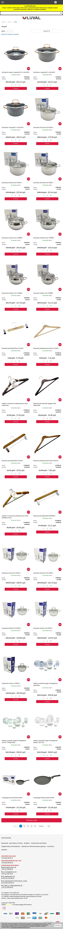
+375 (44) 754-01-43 (7, 882)
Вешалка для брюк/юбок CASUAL (12, 460)
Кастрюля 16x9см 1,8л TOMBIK (43, 293)
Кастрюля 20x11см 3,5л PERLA (43, 573)
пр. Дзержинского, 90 (8, 876)
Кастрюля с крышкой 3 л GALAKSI (12, 127)
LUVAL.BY (4, 902)
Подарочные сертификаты (10, 846)
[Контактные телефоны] (55, 2)
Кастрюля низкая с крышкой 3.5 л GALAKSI (15, 72)
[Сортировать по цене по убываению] (7, 31)
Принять (58, 925)
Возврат (27, 843)
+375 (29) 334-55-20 (7, 862)
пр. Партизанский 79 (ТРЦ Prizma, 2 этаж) (14, 881)
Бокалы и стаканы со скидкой (10, 34)
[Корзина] (60, 2)
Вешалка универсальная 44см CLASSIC (46, 348)
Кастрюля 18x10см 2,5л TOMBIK (12, 293)
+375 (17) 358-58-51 (7, 869)
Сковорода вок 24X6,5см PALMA (12, 797)
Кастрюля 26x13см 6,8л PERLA (43, 182)
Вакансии (4, 843)
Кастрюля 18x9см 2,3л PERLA (11, 628)
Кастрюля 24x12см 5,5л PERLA (43, 127)
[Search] (29, 13)
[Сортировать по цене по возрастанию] (11, 31)
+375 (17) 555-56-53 (7, 887)
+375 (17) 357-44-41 (7, 873)
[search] (61, 13)
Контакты (50, 846)
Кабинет (4, 849)
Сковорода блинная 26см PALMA (43, 797)
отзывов (21, 904)
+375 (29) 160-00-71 (7, 858)
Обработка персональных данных (33, 846)
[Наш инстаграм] (4, 908)
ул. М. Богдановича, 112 (9, 872)
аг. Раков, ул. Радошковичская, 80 (11, 885)
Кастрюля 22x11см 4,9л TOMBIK (12, 238)
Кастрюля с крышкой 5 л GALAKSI (44, 72)
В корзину (15, 88)
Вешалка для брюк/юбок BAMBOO (44, 516)
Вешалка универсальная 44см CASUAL (45, 460)
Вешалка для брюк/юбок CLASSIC (12, 348)
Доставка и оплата (16, 843)
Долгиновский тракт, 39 (8, 867)
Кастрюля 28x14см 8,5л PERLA (12, 182)
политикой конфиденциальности (20, 927)
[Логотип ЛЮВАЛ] (31, 18)
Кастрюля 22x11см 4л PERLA (11, 573)
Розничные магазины (38, 843)
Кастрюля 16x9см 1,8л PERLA (42, 628)
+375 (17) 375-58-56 (7, 878)
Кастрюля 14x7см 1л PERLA (11, 683)
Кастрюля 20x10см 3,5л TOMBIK (43, 238)
